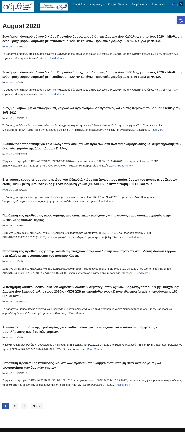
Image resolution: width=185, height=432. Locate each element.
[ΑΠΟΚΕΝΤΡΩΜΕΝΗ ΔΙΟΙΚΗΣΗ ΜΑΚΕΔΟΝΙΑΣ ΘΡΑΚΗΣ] (18, 7)
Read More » (57, 60)
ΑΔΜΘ (8, 48)
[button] (181, 20)
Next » (36, 408)
